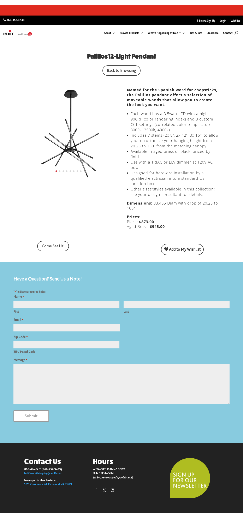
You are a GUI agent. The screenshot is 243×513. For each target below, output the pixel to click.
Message (20, 360)
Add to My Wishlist (182, 249)
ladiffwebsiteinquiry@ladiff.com (42, 473)
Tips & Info (196, 33)
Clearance (213, 33)
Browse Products (129, 33)
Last (126, 311)
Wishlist (235, 20)
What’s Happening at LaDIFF (164, 33)
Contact (227, 33)
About (107, 33)
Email (18, 320)
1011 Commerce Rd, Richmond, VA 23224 (48, 484)
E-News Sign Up (206, 20)
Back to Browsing (121, 70)
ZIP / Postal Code (24, 352)
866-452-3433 (15, 20)
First (16, 311)
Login (223, 20)
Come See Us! (53, 246)
